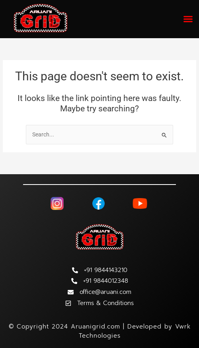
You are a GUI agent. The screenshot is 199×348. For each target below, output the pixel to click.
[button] (188, 19)
